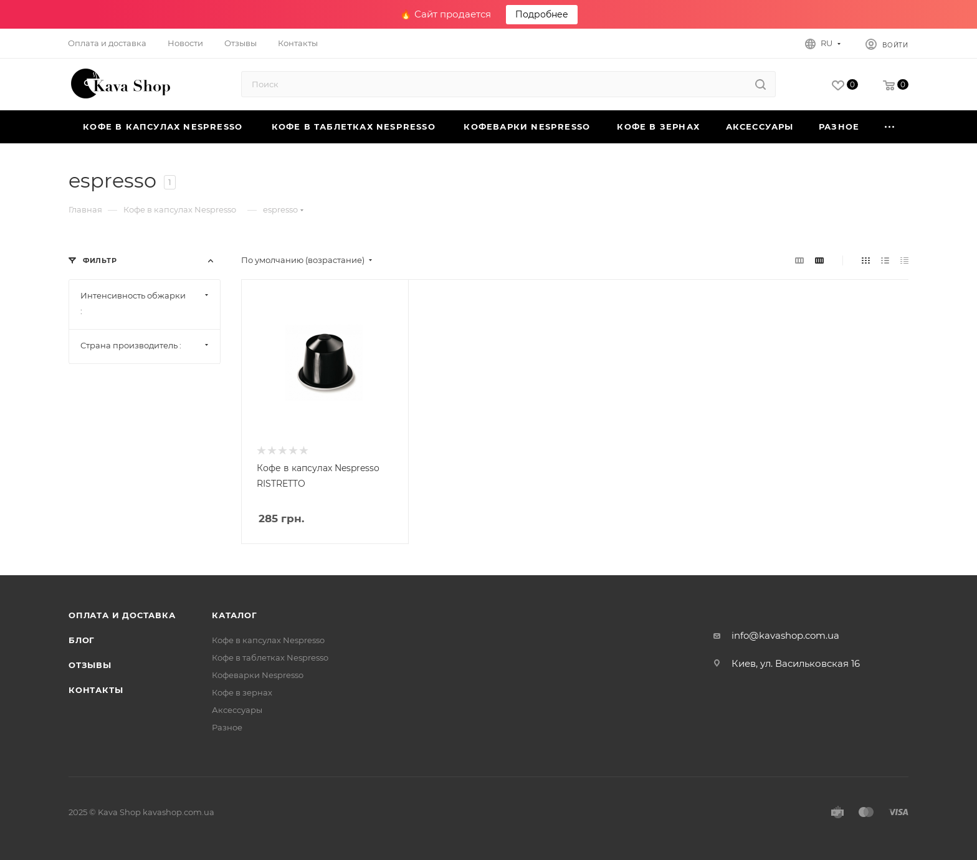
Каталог (234, 615)
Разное (227, 727)
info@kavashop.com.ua (785, 635)
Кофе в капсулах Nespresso (268, 640)
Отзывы (90, 665)
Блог (82, 640)
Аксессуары (237, 710)
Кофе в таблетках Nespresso (270, 657)
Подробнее (541, 14)
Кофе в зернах (242, 692)
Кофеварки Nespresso (257, 675)
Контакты (96, 690)
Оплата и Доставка (122, 615)
